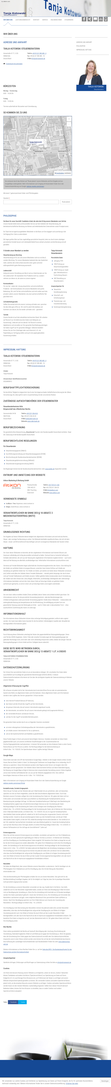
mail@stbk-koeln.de (31, 419)
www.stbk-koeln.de (33, 421)
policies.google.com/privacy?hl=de (14, 783)
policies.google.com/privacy (35, 186)
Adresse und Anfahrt (84, 42)
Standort (6, 198)
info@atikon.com (52, 490)
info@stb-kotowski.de (38, 59)
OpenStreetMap (60, 173)
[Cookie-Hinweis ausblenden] (105, 1081)
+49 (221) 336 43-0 (32, 413)
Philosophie (80, 46)
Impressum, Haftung (83, 50)
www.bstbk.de (49, 469)
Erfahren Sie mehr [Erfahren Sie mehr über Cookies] (72, 1083)
